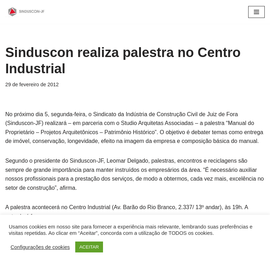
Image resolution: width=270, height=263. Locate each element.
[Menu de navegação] (256, 12)
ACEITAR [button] (89, 247)
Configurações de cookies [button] (40, 247)
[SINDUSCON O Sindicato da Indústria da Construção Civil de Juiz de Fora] (26, 12)
